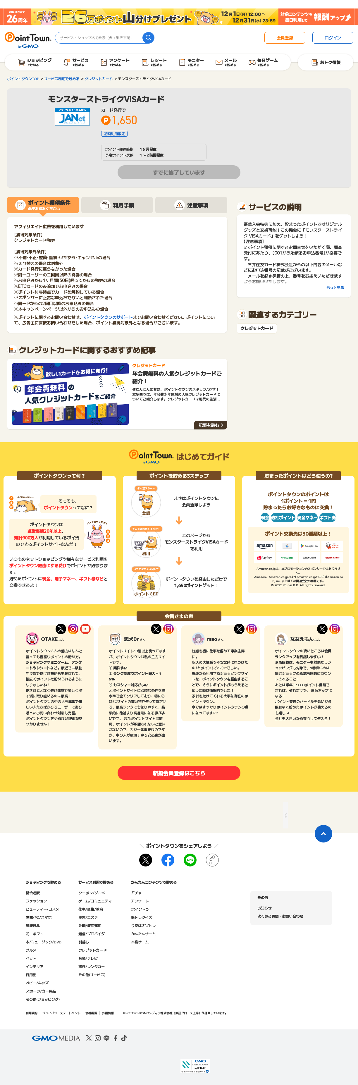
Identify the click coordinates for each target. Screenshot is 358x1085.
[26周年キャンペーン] (179, 16)
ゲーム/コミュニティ (95, 900)
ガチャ (136, 892)
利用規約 (31, 1013)
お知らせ (264, 907)
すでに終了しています (179, 172)
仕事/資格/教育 (90, 909)
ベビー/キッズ (37, 982)
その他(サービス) (91, 974)
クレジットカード (256, 328)
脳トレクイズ (141, 917)
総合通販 (33, 892)
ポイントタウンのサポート (108, 317)
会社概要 (91, 1013)
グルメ (31, 950)
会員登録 (285, 38)
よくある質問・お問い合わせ (280, 916)
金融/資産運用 (89, 925)
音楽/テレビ (88, 958)
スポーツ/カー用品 (41, 990)
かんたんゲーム (143, 933)
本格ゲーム (140, 941)
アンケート (140, 900)
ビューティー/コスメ (42, 909)
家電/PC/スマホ (38, 917)
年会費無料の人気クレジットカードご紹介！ (177, 377)
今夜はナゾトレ (143, 925)
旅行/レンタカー (91, 966)
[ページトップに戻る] (323, 833)
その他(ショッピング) (43, 999)
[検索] (148, 37)
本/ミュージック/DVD (43, 941)
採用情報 (108, 1013)
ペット (31, 958)
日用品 (31, 974)
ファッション (36, 900)
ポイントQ (139, 909)
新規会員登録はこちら (179, 773)
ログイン (333, 38)
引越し (83, 941)
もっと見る (335, 287)
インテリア (34, 966)
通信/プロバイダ (91, 933)
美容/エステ (88, 917)
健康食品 (33, 925)
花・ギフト (34, 933)
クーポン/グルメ (91, 892)
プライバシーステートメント (61, 1013)
